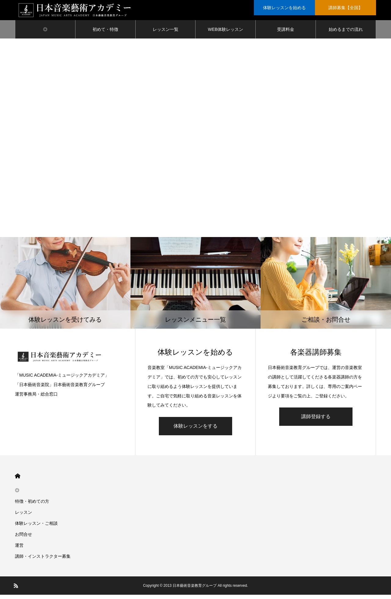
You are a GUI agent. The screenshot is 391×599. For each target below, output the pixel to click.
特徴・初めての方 (32, 505)
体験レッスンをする (195, 430)
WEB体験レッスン (225, 33)
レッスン (23, 516)
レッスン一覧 (165, 33)
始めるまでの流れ (346, 33)
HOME (17, 480)
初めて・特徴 (105, 33)
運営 (19, 549)
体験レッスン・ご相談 (36, 527)
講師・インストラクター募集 (43, 560)
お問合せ (23, 538)
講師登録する (316, 420)
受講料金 (285, 33)
